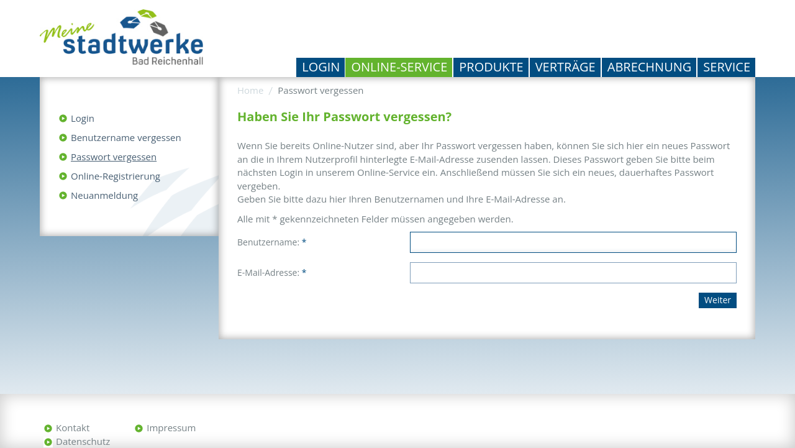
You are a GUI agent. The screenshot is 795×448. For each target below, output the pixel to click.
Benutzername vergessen (126, 137)
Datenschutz (83, 441)
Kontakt (72, 427)
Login (321, 66)
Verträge (565, 66)
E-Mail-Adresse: (271, 272)
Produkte (491, 66)
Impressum (171, 427)
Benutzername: (271, 242)
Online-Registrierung (115, 176)
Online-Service (399, 66)
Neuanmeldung (104, 195)
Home (250, 90)
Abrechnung (649, 66)
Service (726, 66)
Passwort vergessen (114, 156)
